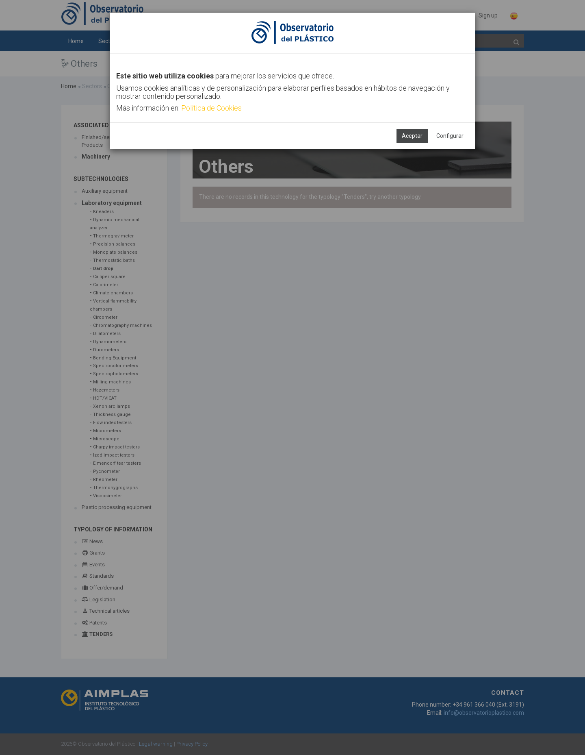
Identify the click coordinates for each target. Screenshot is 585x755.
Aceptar (412, 136)
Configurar (450, 136)
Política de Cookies (211, 108)
